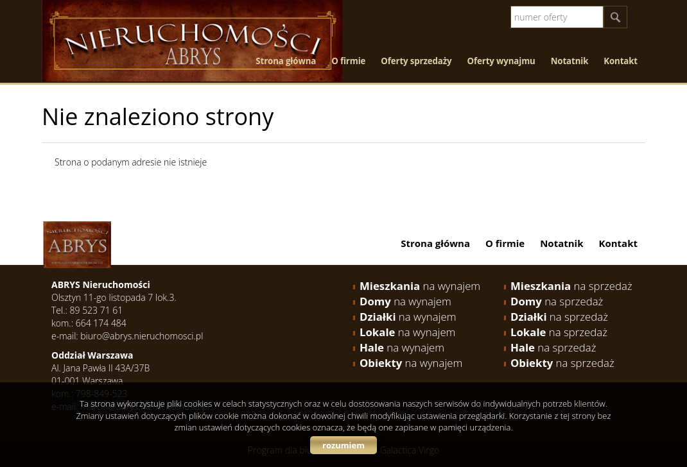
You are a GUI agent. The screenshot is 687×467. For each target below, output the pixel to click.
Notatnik (570, 61)
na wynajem (420, 285)
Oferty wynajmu (501, 61)
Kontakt (621, 61)
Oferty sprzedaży (416, 61)
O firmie (348, 61)
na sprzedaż (571, 285)
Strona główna (286, 61)
